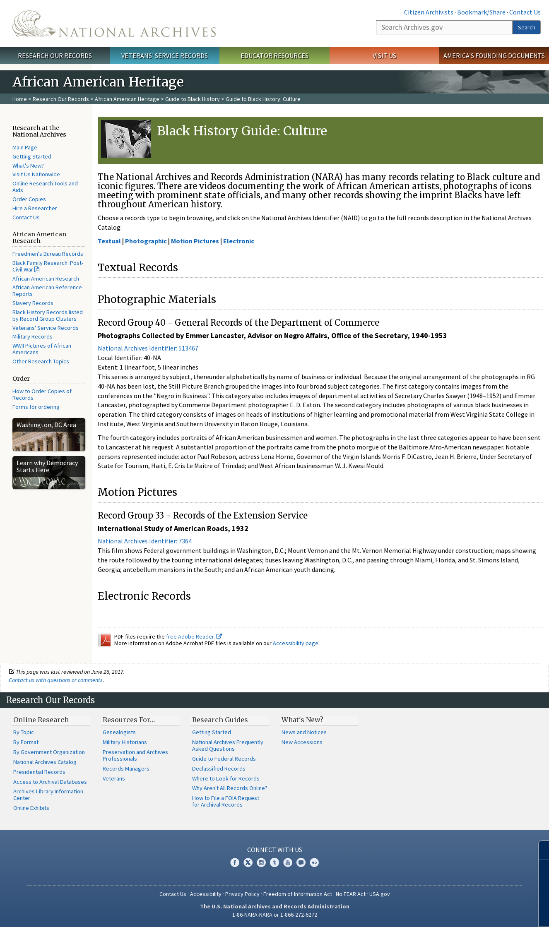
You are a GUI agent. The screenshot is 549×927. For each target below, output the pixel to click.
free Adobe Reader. (194, 636)
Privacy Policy (242, 894)
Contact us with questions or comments (56, 680)
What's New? (28, 165)
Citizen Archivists (428, 12)
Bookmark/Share (481, 12)
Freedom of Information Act (297, 894)
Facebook (235, 862)
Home (19, 99)
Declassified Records (219, 768)
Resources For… (129, 720)
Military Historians (125, 742)
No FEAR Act (351, 894)
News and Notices (304, 732)
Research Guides (220, 720)
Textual (109, 241)
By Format (26, 742)
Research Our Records (55, 55)
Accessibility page (295, 643)
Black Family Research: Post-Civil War (47, 266)
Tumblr (274, 862)
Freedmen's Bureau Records (47, 253)
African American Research (45, 278)
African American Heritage (127, 99)
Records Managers (126, 768)
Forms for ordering (36, 407)
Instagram (261, 862)
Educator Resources (274, 55)
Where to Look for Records (226, 778)
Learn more (475, 912)
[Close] (539, 850)
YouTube (288, 862)
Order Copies (29, 199)
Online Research (41, 720)
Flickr (314, 862)
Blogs (301, 862)
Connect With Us (274, 849)
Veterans (114, 778)
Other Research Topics (40, 361)
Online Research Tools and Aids (45, 187)
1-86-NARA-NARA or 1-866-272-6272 (274, 914)
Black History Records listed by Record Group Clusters (47, 315)
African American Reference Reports (47, 290)
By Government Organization (49, 752)
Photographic (146, 241)
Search (526, 27)
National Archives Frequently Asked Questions (227, 745)
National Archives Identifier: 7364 (145, 541)
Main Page (24, 147)
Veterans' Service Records (164, 55)
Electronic (238, 241)
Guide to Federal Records (224, 758)
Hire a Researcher (34, 208)
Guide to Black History (192, 99)
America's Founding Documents (494, 55)
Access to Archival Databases (50, 781)
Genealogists (119, 732)
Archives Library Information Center (48, 795)
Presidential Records (39, 772)
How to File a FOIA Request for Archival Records (225, 801)
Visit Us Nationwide (36, 174)
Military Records (32, 336)
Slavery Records (32, 303)
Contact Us (525, 12)
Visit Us (384, 55)
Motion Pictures (195, 241)
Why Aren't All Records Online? (229, 788)
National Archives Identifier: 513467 (148, 348)
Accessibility (206, 894)
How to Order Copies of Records (42, 394)
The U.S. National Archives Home (114, 23)
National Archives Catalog (45, 762)
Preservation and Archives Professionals (135, 755)
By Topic (23, 732)
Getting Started (31, 156)
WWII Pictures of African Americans (41, 349)
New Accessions (302, 742)
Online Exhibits (31, 808)
